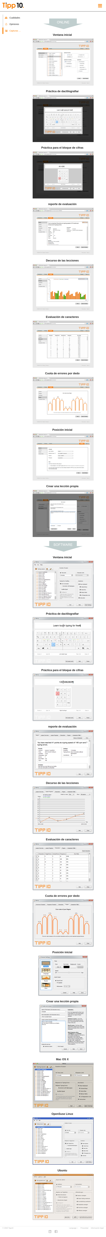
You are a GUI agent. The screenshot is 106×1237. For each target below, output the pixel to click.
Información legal (97, 1228)
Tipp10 (10, 1228)
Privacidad (84, 1228)
